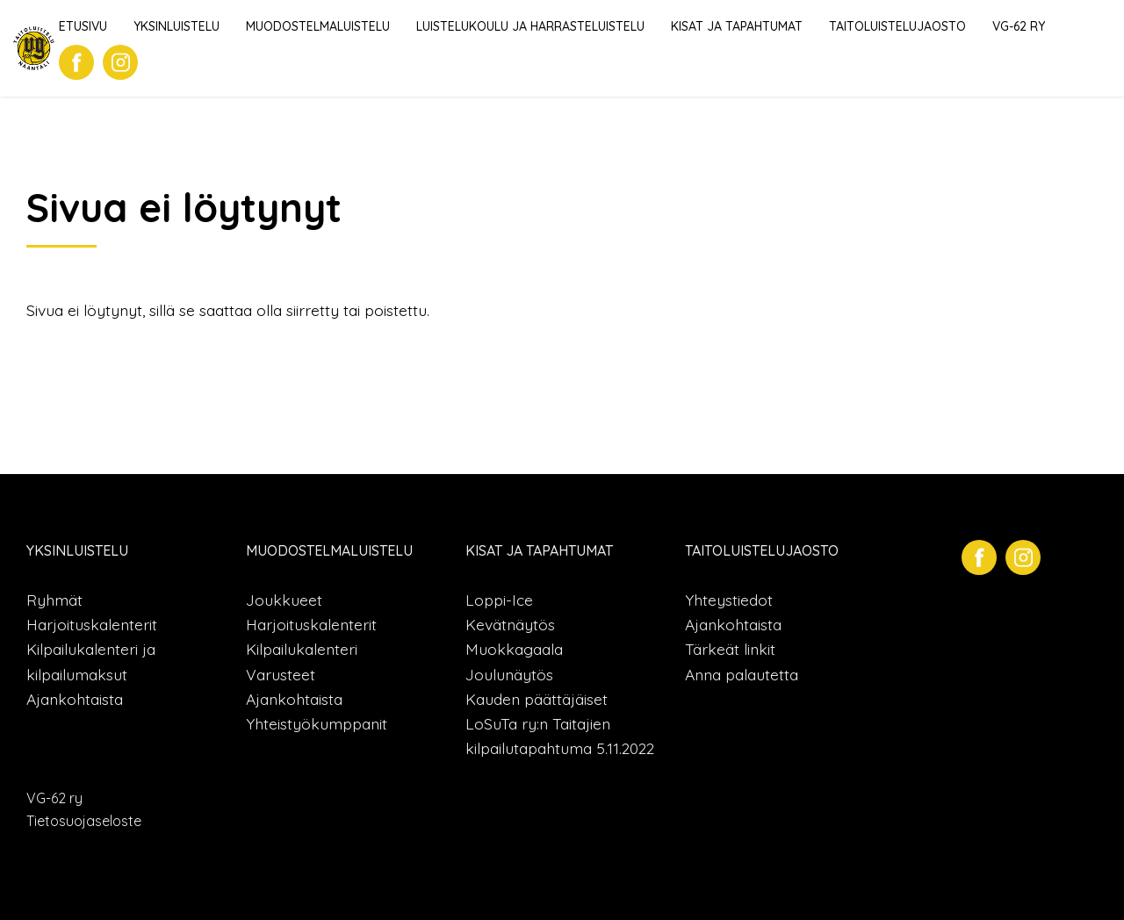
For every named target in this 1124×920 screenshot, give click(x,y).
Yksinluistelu (176, 26)
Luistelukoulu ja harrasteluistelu (530, 26)
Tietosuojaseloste (83, 821)
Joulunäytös (509, 674)
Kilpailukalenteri (301, 648)
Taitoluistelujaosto (897, 26)
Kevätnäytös (510, 624)
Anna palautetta (741, 674)
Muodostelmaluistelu (318, 26)
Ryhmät (54, 599)
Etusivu (83, 26)
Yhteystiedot (729, 599)
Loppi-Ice (499, 599)
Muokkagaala (514, 648)
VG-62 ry (1018, 26)
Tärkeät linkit (730, 648)
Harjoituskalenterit (91, 624)
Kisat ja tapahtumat (737, 26)
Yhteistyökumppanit (316, 723)
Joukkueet (284, 599)
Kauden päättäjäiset (536, 698)
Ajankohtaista (74, 698)
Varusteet (280, 674)
